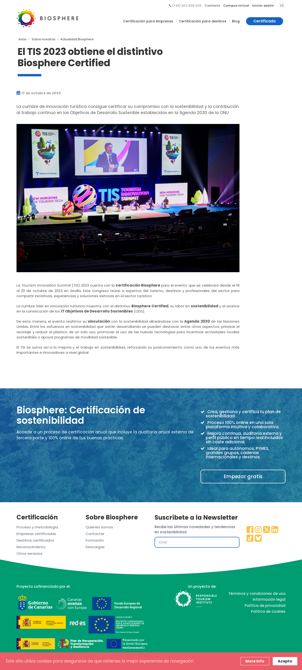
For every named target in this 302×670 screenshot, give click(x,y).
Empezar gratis (243, 476)
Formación (95, 540)
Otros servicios (29, 553)
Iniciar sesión (263, 5)
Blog (236, 21)
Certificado (264, 21)
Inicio (23, 39)
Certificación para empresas (148, 21)
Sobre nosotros (43, 39)
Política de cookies (268, 611)
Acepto (285, 661)
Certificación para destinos (202, 21)
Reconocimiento (31, 546)
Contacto (212, 5)
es (282, 6)
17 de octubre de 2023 (39, 93)
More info (254, 661)
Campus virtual (236, 5)
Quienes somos (99, 527)
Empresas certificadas (36, 533)
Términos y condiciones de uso (256, 593)
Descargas (95, 546)
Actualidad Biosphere (77, 39)
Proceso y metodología (37, 527)
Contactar (95, 533)
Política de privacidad (265, 605)
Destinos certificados (35, 540)
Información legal (269, 599)
